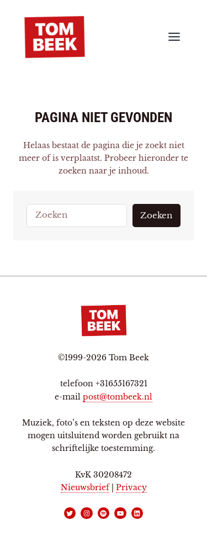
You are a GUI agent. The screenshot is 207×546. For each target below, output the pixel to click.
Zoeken (156, 216)
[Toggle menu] (174, 36)
